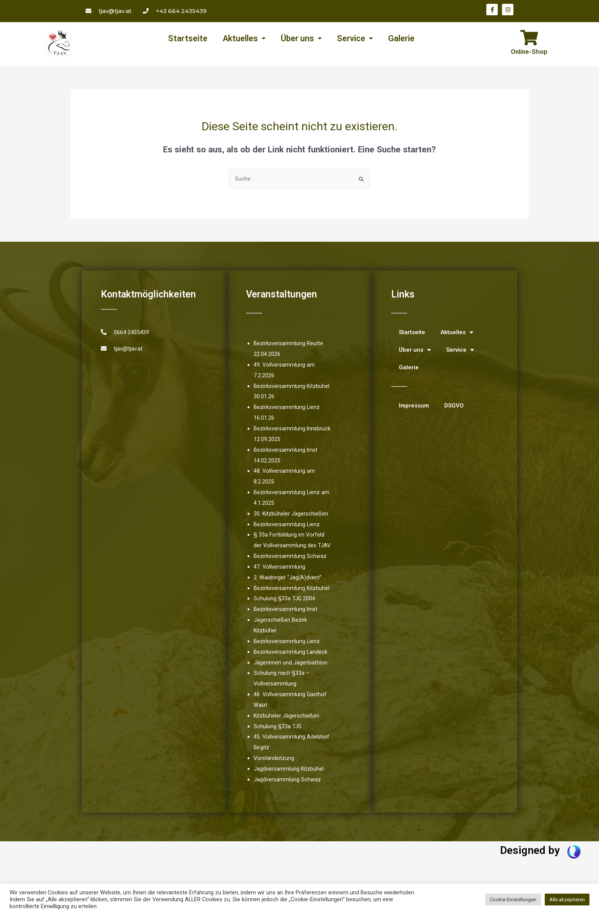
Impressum (414, 406)
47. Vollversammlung (280, 578)
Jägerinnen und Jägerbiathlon (290, 673)
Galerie (401, 38)
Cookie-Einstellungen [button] (513, 899)
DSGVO (454, 406)
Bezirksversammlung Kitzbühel (292, 599)
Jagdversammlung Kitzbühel (289, 780)
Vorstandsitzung (274, 769)
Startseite (187, 38)
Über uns (301, 38)
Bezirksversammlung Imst (286, 620)
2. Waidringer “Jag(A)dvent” (288, 588)
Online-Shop (529, 51)
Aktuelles (244, 38)
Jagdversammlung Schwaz (287, 790)
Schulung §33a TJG (278, 737)
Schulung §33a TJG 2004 (285, 609)
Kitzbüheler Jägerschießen (287, 727)
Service (355, 38)
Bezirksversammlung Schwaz (290, 567)
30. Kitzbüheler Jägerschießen (291, 514)
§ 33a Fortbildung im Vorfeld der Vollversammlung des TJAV (289, 546)
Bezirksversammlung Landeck (291, 663)
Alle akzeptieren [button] (567, 899)
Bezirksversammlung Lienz (287, 525)
